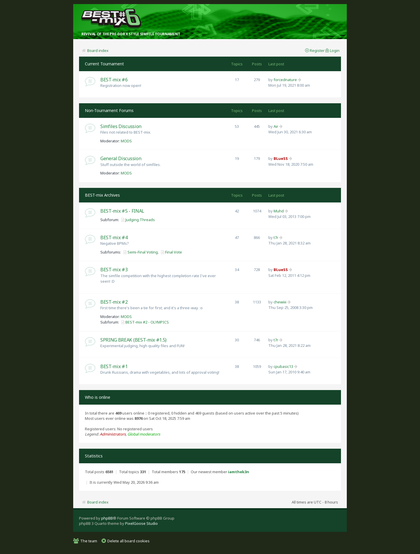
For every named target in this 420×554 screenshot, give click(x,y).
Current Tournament (104, 64)
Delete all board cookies (128, 540)
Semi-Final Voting (142, 252)
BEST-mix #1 (113, 366)
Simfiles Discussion (120, 126)
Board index (97, 50)
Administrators (113, 434)
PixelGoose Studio (141, 523)
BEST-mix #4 (113, 237)
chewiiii (280, 302)
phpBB (107, 518)
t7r (276, 237)
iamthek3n (238, 471)
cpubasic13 (283, 366)
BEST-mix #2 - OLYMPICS (147, 322)
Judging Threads (140, 219)
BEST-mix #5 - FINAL (122, 211)
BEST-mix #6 (113, 79)
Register (317, 50)
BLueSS (281, 158)
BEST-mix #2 (113, 302)
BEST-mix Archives (102, 195)
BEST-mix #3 (113, 269)
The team (88, 540)
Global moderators (143, 434)
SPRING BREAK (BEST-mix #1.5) (133, 340)
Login (335, 50)
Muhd (279, 211)
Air (276, 126)
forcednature (285, 79)
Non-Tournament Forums (109, 110)
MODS (126, 141)
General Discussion (120, 158)
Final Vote (173, 252)
